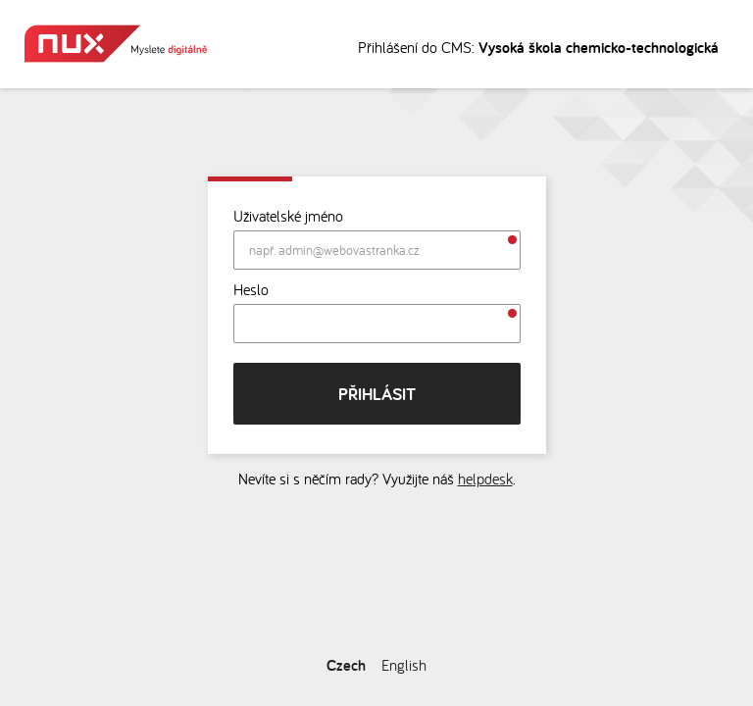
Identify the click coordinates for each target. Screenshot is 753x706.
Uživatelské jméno (288, 216)
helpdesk (485, 478)
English (404, 665)
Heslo (251, 289)
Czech (346, 665)
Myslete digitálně (116, 44)
